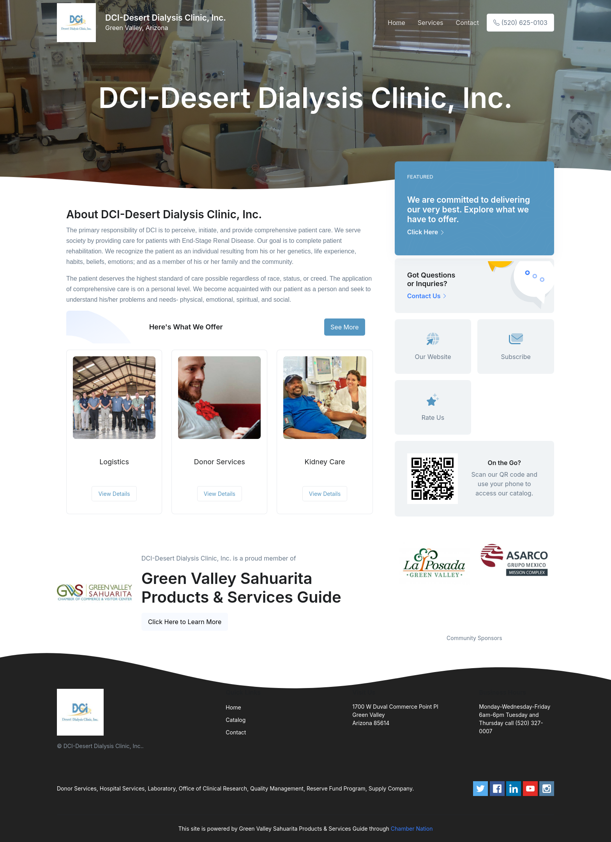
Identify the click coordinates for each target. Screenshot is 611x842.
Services (430, 23)
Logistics (114, 462)
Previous (389, 583)
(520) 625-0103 (520, 23)
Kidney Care (325, 462)
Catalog (235, 719)
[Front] (78, 22)
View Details (114, 493)
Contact (467, 23)
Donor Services (219, 462)
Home (396, 23)
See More (344, 327)
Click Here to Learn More (185, 622)
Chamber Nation (412, 828)
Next (560, 583)
